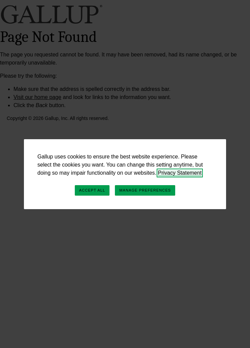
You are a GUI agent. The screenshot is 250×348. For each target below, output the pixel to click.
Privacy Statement (180, 173)
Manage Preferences (145, 190)
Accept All (92, 190)
